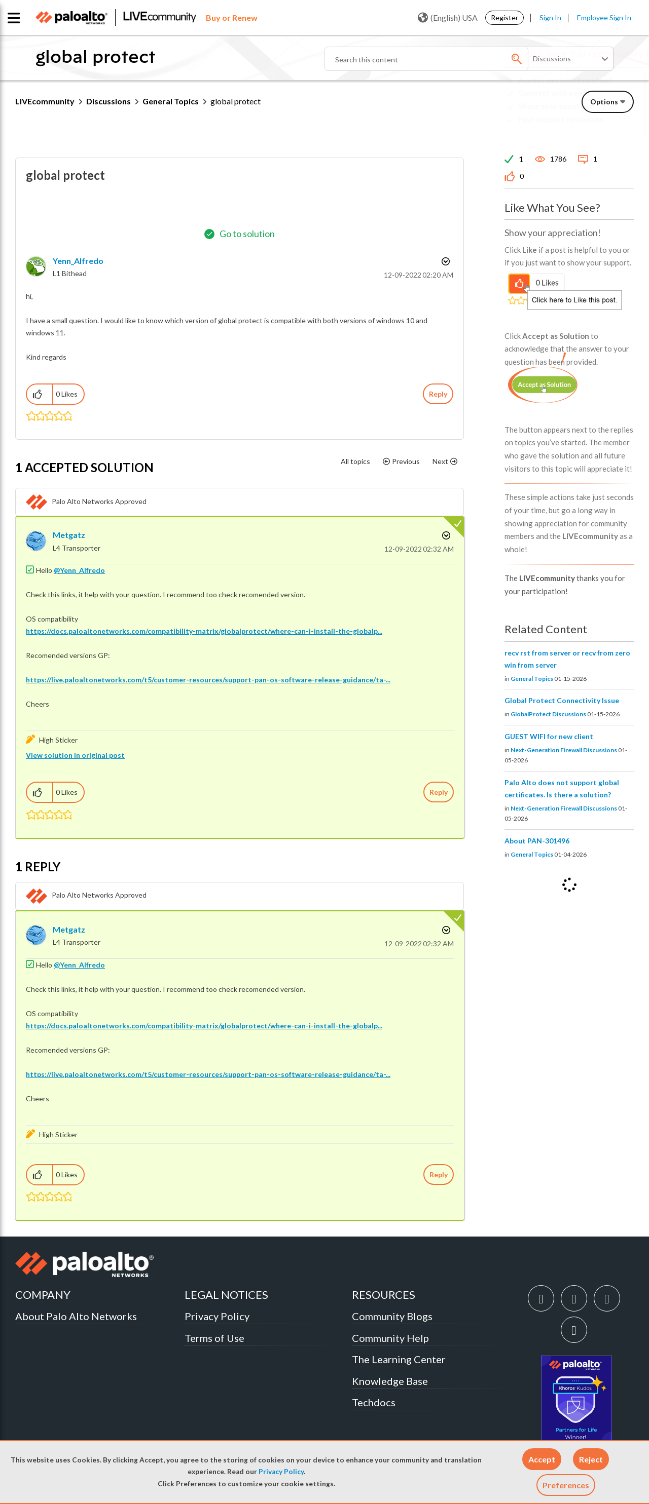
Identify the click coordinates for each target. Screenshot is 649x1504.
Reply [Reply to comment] (438, 792)
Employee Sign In (604, 17)
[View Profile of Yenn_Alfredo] (78, 260)
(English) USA (448, 18)
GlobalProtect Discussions (548, 714)
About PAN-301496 (536, 840)
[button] (541, 1459)
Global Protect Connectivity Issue (561, 700)
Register (504, 17)
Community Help (390, 1338)
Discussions (108, 101)
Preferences (566, 1485)
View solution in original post (75, 755)
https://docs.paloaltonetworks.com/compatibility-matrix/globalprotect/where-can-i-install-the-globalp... (204, 631)
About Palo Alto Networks (76, 1316)
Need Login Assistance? (588, 127)
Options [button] (444, 261)
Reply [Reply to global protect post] (438, 394)
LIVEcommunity (45, 101)
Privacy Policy (281, 1472)
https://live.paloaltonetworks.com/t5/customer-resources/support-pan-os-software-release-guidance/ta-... (208, 679)
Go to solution (247, 233)
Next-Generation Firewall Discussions (564, 750)
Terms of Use (214, 1338)
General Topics (170, 101)
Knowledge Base (390, 1381)
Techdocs (373, 1402)
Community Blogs (392, 1316)
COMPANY (42, 1294)
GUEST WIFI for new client (548, 736)
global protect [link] (235, 101)
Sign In (550, 17)
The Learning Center (399, 1359)
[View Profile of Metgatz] (69, 535)
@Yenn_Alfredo (79, 570)
